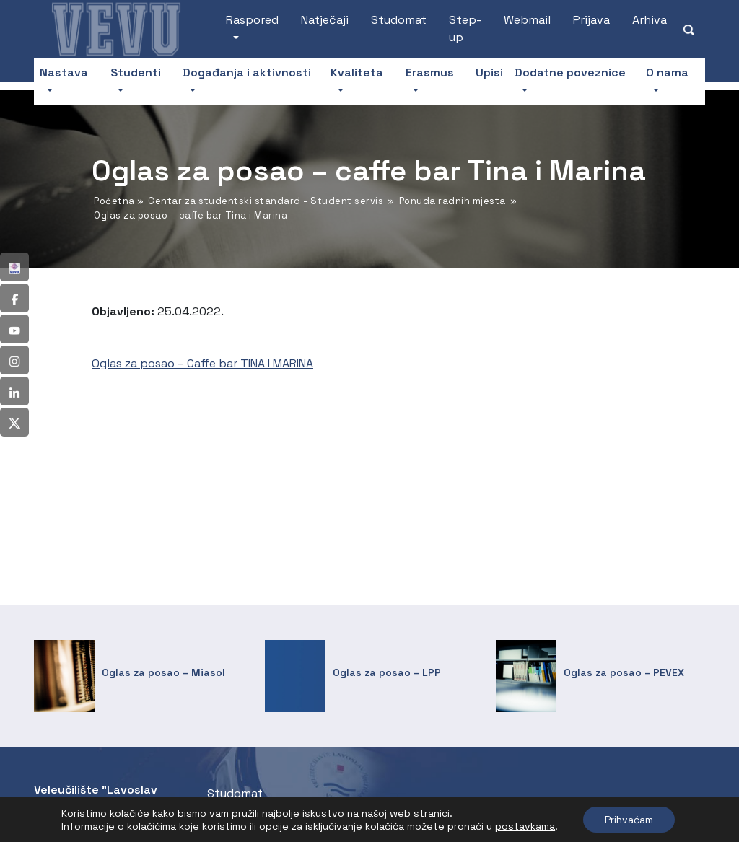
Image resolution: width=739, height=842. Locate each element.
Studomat (399, 19)
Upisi (489, 72)
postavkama (525, 826)
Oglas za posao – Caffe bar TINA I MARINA (202, 363)
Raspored (252, 19)
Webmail (527, 19)
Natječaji (325, 19)
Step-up (465, 28)
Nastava (64, 72)
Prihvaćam (629, 819)
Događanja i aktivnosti (247, 72)
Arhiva (649, 19)
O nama (667, 72)
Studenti (135, 72)
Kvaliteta (357, 72)
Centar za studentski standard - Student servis (265, 201)
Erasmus (430, 72)
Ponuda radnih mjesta (452, 201)
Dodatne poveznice (570, 72)
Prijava (591, 19)
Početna (114, 201)
